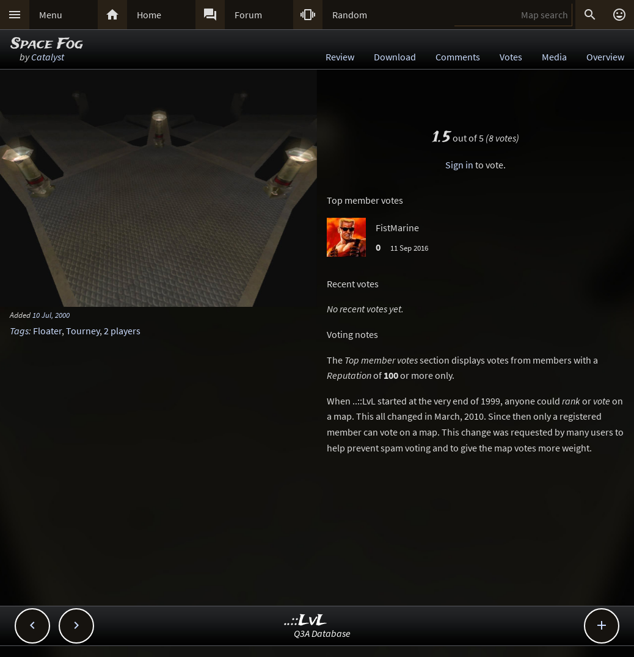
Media (554, 57)
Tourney (83, 331)
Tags (19, 331)
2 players (122, 331)
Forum (248, 15)
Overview (605, 57)
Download (395, 57)
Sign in (459, 165)
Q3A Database (322, 633)
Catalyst (47, 57)
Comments (457, 57)
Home (149, 15)
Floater (47, 331)
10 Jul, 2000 (51, 315)
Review (340, 57)
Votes (511, 57)
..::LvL (305, 620)
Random (349, 15)
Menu (50, 15)
